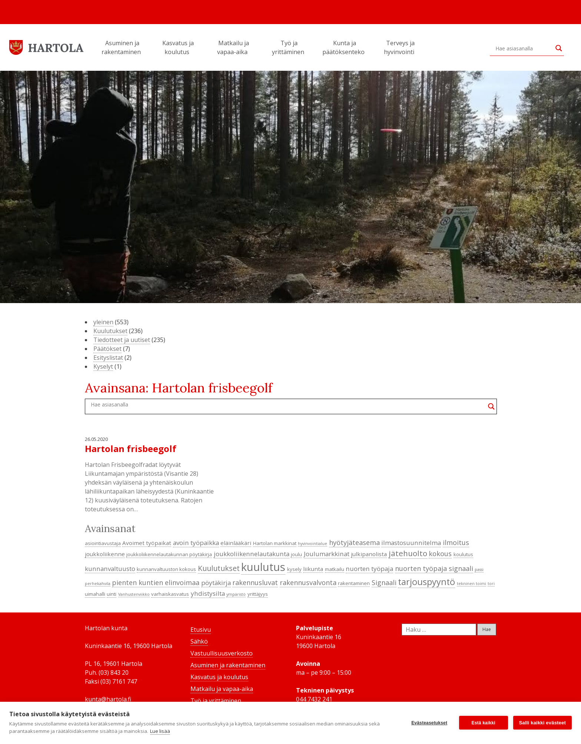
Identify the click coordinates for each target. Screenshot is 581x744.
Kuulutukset (110, 331)
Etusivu (200, 629)
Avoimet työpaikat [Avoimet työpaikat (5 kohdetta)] (146, 543)
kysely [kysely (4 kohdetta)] (294, 569)
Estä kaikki (483, 722)
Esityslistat (108, 357)
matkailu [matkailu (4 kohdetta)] (334, 569)
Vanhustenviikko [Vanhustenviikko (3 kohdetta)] (134, 594)
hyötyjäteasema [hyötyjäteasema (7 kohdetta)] (354, 542)
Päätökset (107, 349)
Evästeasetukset (429, 722)
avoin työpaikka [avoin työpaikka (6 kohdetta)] (196, 542)
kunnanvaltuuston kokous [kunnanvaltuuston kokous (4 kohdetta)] (166, 569)
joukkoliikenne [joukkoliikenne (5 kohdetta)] (105, 554)
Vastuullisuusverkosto (221, 653)
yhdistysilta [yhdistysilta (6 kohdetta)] (208, 593)
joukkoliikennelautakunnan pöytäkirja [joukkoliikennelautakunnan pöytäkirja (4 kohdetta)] (169, 554)
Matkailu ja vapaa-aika (233, 47)
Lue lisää (160, 731)
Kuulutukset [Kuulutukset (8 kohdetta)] (219, 568)
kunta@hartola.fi (108, 699)
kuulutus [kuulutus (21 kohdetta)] (263, 566)
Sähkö (199, 641)
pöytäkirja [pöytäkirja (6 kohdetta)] (216, 582)
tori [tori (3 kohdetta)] (491, 583)
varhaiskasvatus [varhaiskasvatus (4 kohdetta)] (170, 594)
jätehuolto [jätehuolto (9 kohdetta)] (408, 553)
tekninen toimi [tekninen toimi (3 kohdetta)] (471, 583)
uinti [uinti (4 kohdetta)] (111, 594)
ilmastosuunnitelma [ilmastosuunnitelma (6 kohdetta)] (411, 542)
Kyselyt (103, 366)
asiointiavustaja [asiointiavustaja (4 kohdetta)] (103, 543)
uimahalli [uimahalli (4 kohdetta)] (95, 594)
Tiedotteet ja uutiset (121, 340)
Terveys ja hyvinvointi (400, 47)
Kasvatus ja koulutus (178, 47)
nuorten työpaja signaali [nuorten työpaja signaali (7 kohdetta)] (434, 568)
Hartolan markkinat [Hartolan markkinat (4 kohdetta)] (274, 543)
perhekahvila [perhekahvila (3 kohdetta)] (97, 583)
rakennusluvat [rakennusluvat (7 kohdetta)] (255, 582)
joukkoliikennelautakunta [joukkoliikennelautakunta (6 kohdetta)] (251, 553)
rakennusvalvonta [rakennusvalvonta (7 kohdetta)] (308, 582)
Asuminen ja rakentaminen (122, 47)
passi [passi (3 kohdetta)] (479, 569)
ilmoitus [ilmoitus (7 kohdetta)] (456, 542)
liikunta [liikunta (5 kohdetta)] (313, 568)
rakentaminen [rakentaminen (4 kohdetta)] (354, 583)
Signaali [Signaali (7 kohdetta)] (384, 582)
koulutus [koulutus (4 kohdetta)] (463, 554)
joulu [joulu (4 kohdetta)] (296, 554)
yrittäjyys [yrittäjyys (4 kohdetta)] (258, 594)
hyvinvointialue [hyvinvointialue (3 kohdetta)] (312, 543)
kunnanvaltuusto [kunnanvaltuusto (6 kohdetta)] (110, 568)
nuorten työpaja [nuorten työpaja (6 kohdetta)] (369, 568)
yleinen (103, 322)
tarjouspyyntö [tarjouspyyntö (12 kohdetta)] (426, 582)
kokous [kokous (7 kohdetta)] (440, 553)
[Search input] (523, 48)
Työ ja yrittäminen (289, 47)
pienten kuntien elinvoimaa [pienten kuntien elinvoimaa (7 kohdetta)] (155, 582)
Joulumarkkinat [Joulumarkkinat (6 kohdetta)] (326, 553)
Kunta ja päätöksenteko (344, 47)
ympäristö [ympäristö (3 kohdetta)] (236, 594)
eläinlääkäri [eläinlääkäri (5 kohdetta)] (235, 543)
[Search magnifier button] (559, 48)
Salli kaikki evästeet (542, 722)
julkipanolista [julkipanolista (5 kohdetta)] (369, 554)
